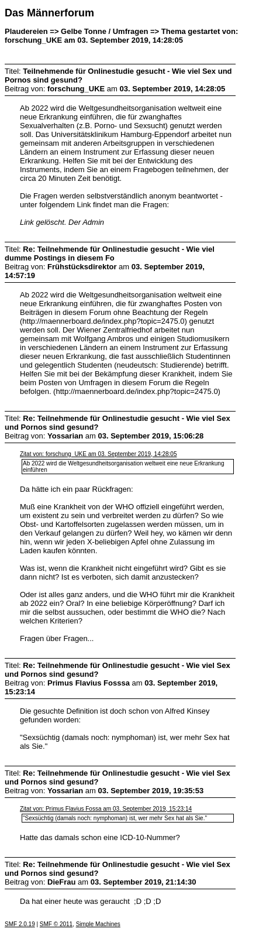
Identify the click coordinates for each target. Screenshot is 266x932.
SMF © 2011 (56, 924)
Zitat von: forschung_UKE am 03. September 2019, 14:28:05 (98, 454)
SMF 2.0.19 (20, 924)
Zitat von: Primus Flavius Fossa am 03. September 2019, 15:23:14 (106, 809)
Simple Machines (98, 924)
